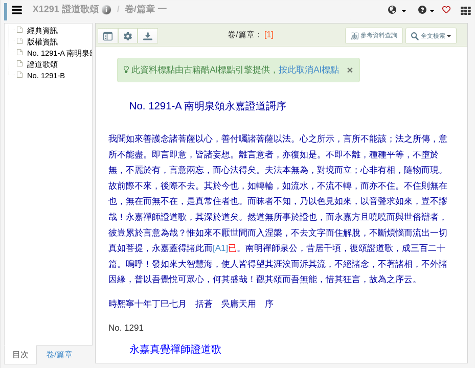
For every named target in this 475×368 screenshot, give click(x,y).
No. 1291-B (46, 76)
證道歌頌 (42, 64)
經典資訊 (42, 31)
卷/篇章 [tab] (59, 354)
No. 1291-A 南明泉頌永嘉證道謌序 (85, 53)
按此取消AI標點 (309, 70)
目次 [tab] (20, 354)
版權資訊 (42, 42)
